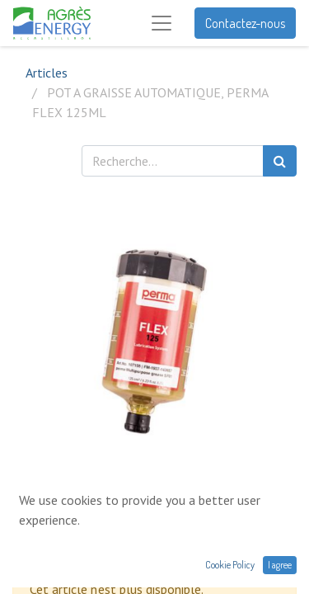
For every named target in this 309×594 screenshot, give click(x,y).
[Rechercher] (280, 161)
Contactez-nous (245, 23)
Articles (47, 72)
